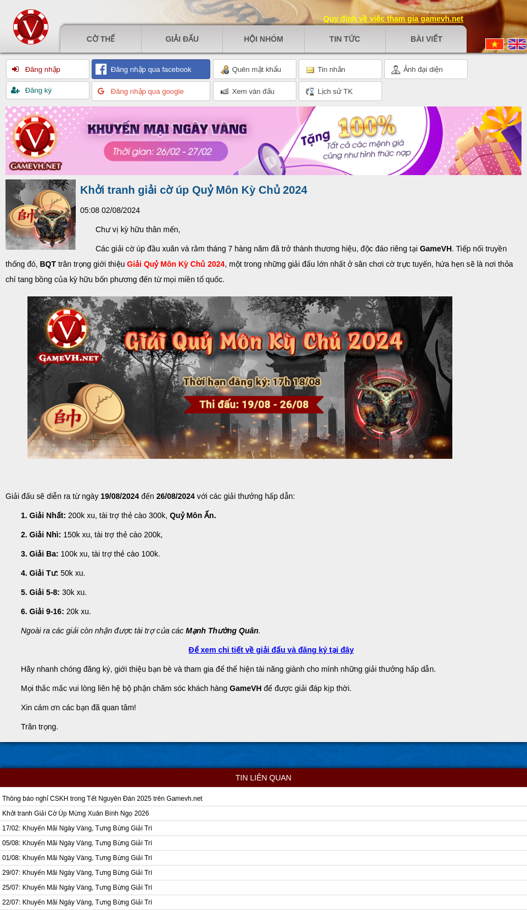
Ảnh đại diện (417, 69)
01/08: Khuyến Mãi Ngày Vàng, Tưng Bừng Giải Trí (77, 858)
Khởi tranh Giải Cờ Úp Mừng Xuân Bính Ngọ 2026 (75, 813)
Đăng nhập (41, 69)
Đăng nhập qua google (146, 91)
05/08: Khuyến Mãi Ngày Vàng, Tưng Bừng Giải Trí (77, 843)
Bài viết (426, 39)
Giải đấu (182, 39)
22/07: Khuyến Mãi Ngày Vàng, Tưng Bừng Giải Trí (77, 902)
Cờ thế (101, 39)
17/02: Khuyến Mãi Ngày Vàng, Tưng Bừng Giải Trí (77, 828)
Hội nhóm (263, 39)
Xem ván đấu (247, 91)
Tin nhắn (325, 69)
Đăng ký (37, 90)
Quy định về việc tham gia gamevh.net (393, 18)
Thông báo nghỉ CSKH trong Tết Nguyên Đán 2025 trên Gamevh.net (102, 798)
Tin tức (344, 39)
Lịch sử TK (329, 91)
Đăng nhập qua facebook (150, 69)
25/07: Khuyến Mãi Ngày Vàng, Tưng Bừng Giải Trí (77, 887)
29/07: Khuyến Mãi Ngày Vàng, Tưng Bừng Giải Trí (77, 873)
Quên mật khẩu (250, 69)
